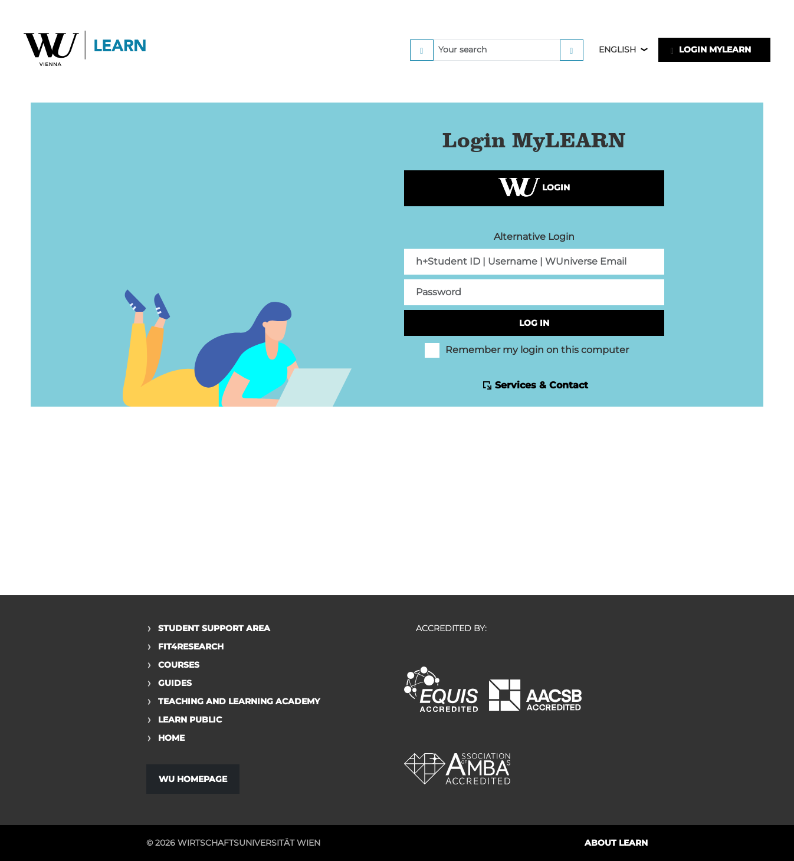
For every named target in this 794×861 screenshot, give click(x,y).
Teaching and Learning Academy (239, 701)
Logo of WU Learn (85, 50)
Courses (178, 664)
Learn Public (190, 719)
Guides (175, 683)
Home (171, 738)
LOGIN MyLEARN (711, 49)
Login (534, 188)
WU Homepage (193, 779)
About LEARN (616, 842)
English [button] (617, 49)
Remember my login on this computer (527, 350)
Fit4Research (191, 646)
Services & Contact (541, 385)
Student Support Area (214, 628)
